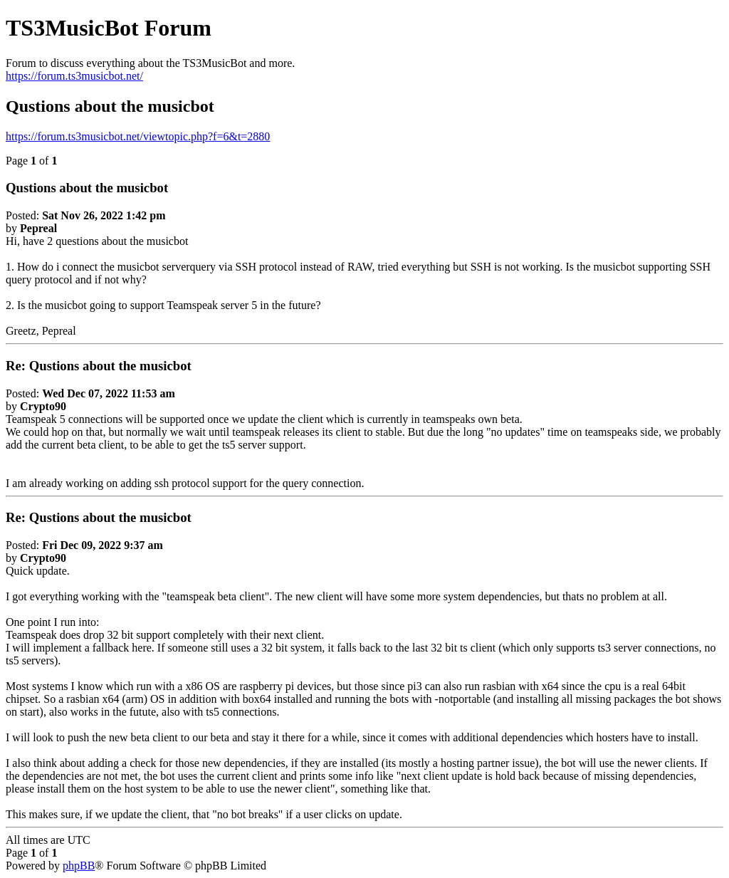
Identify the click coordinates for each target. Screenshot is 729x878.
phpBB (79, 865)
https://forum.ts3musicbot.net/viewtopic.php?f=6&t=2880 (138, 136)
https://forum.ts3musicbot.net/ (74, 76)
